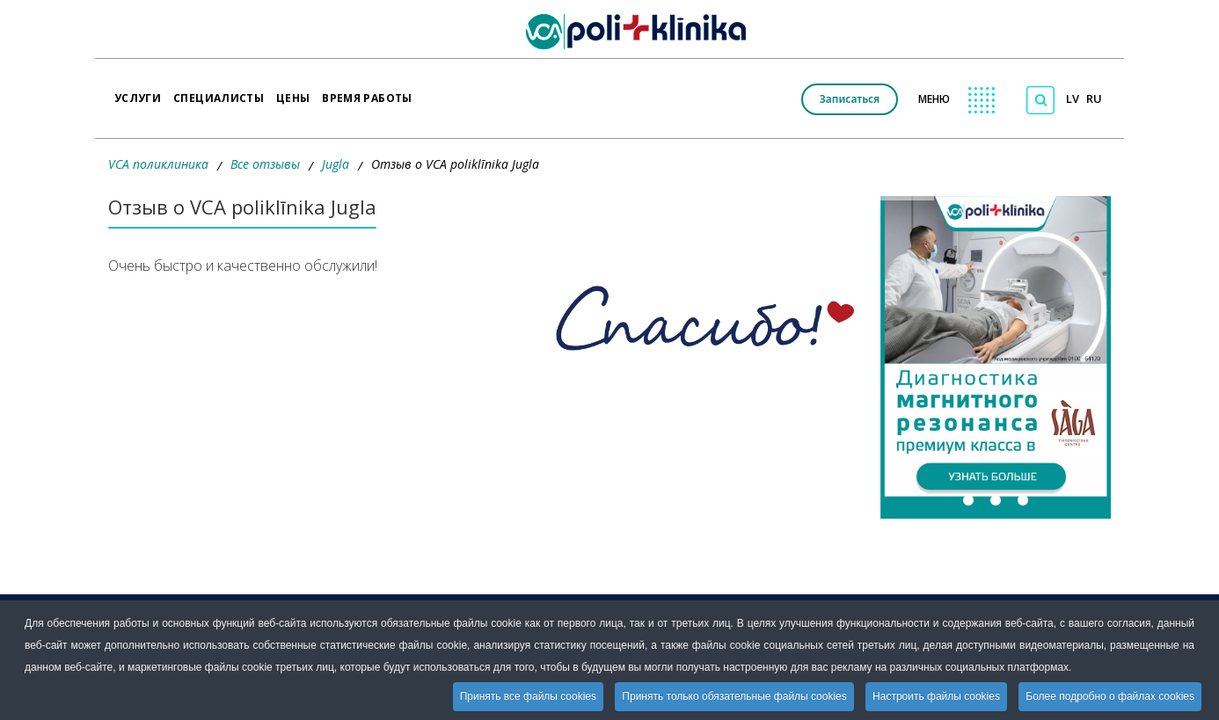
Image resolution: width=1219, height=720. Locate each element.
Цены (293, 92)
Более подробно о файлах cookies (1110, 696)
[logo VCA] (641, 31)
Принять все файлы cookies (528, 696)
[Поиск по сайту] (1040, 100)
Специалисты (218, 92)
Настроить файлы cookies (936, 696)
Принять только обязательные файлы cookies (734, 696)
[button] (996, 357)
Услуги (137, 92)
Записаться (850, 98)
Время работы (367, 92)
